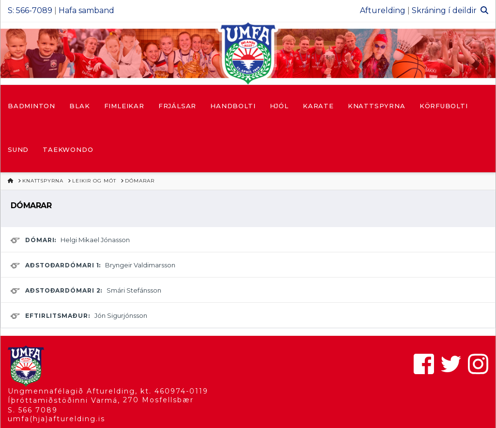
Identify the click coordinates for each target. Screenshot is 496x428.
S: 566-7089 (30, 10)
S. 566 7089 (33, 410)
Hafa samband (86, 10)
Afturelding (382, 10)
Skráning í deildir (444, 10)
